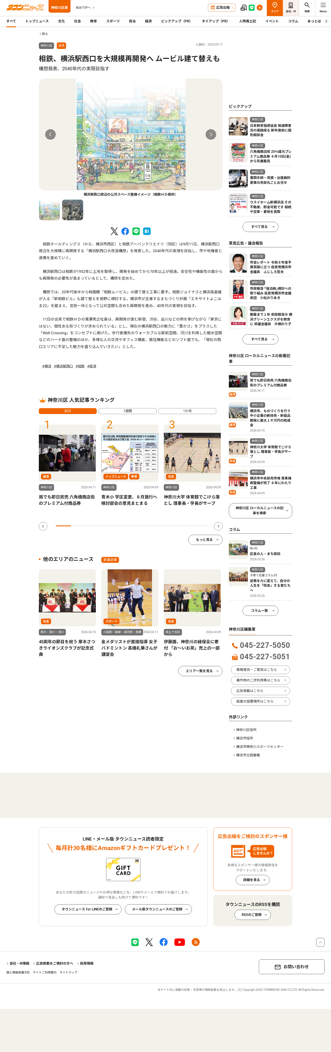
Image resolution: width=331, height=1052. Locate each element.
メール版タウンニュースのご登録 (157, 909)
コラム (293, 21)
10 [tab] (200, 525)
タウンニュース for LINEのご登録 (87, 909)
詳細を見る (251, 880)
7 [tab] (155, 525)
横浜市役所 (244, 738)
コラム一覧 (259, 611)
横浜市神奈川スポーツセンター (260, 747)
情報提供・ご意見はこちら (256, 670)
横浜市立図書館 (248, 755)
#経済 (91, 366)
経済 (148, 21)
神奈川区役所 (246, 730)
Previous (50, 134)
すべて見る (259, 227)
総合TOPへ (83, 7)
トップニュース (37, 21)
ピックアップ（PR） (177, 21)
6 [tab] (139, 525)
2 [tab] (78, 525)
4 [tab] (109, 525)
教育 (93, 21)
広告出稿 (223, 7)
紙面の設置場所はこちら (255, 701)
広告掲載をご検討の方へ (54, 963)
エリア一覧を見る (199, 671)
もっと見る (204, 540)
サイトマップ (68, 972)
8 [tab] (170, 525)
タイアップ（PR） (216, 21)
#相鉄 (80, 366)
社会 (77, 21)
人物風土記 (247, 21)
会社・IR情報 (19, 963)
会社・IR (291, 11)
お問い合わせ (296, 966)
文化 (61, 21)
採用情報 (87, 963)
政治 (132, 21)
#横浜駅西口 (63, 366)
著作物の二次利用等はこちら (258, 680)
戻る (45, 33)
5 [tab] (124, 525)
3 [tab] (94, 525)
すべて (11, 21)
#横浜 (46, 366)
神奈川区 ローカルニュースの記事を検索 (260, 510)
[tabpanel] (130, 138)
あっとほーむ (318, 21)
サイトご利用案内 (45, 972)
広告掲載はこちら (249, 691)
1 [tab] (63, 525)
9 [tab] (185, 525)
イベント (272, 21)
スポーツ (113, 21)
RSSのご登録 (252, 915)
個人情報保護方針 (18, 972)
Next (211, 134)
